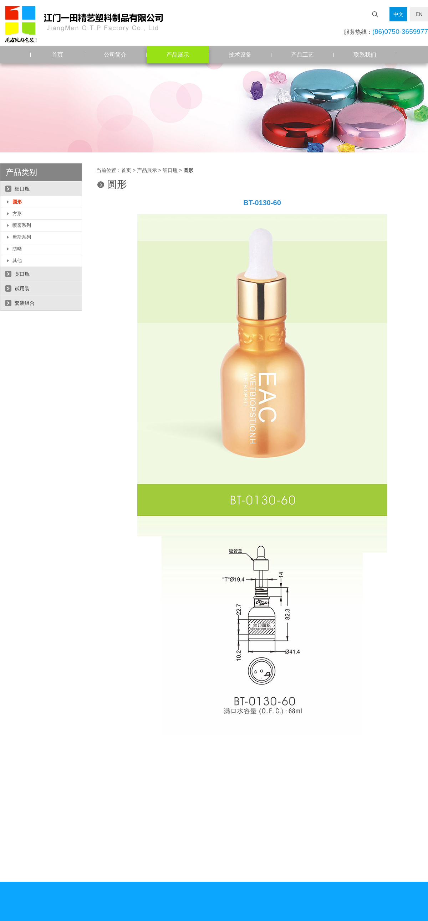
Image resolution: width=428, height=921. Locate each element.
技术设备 (240, 55)
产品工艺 (302, 55)
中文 (398, 14)
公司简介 (115, 55)
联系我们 (364, 55)
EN (419, 14)
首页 (57, 55)
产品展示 (177, 55)
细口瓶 (170, 170)
